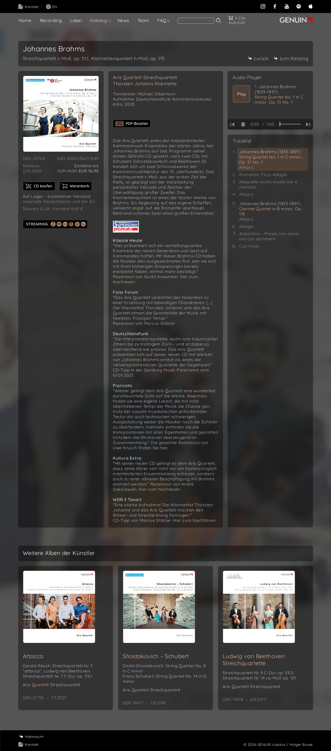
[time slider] (289, 124)
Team (143, 20)
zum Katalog (291, 58)
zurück (258, 58)
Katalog (98, 20)
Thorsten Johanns (145, 84)
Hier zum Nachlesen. (159, 489)
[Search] (196, 21)
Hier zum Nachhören (194, 520)
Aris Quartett (145, 77)
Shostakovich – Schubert (156, 656)
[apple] (310, 6)
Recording (51, 20)
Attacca (33, 656)
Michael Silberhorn (156, 93)
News (123, 20)
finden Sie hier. (153, 447)
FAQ (161, 20)
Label (76, 20)
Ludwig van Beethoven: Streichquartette (254, 659)
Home (25, 20)
